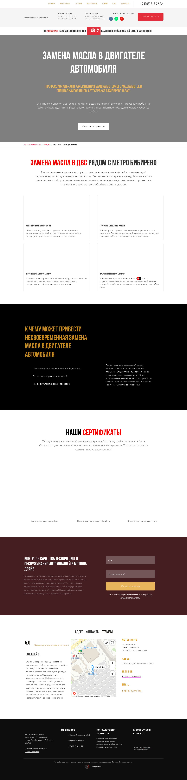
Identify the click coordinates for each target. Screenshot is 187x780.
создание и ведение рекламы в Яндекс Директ (104, 762)
